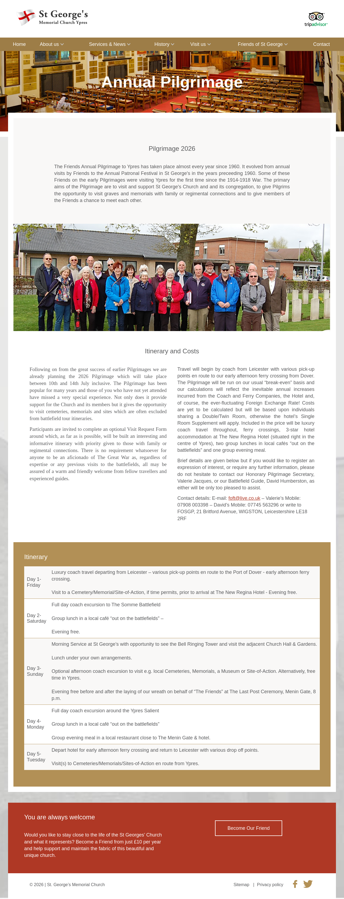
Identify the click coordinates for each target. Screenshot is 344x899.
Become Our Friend (248, 828)
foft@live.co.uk (244, 498)
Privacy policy (270, 884)
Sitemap (241, 884)
